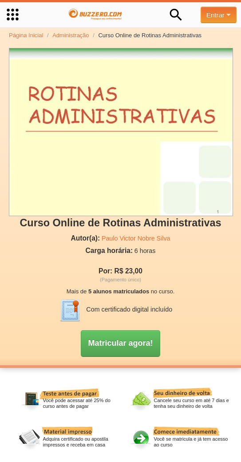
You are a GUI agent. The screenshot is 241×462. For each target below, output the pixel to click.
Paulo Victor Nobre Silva (136, 238)
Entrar (218, 15)
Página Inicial (26, 35)
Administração (70, 35)
